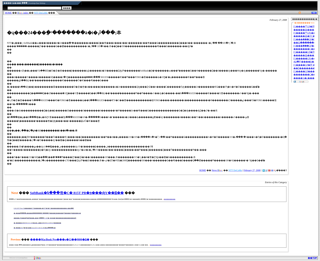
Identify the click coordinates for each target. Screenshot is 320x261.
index (23, 13)
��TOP (312, 258)
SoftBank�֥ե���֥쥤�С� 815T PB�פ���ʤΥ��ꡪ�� (77, 193)
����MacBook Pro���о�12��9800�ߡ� (59, 239)
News (217, 170)
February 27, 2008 (252, 170)
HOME (8, 13)
